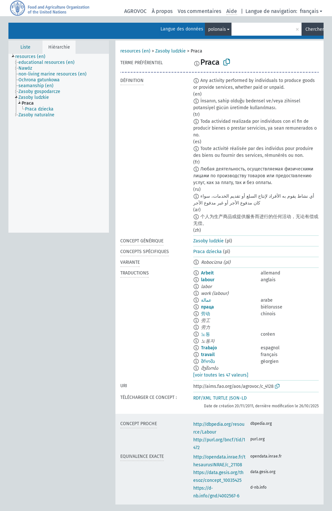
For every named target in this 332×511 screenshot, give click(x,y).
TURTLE (220, 398)
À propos (162, 11)
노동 (205, 334)
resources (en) (135, 51)
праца (207, 307)
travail (208, 354)
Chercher (314, 29)
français (309, 11)
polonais (217, 29)
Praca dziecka (207, 251)
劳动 (205, 314)
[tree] (58, 143)
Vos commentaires (199, 11)
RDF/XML (202, 398)
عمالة (206, 300)
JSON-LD (238, 398)
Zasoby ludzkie (170, 51)
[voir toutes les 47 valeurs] (220, 375)
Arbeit (207, 273)
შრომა (208, 361)
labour (208, 280)
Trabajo (209, 348)
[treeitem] (33, 57)
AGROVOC (135, 11)
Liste (25, 47)
